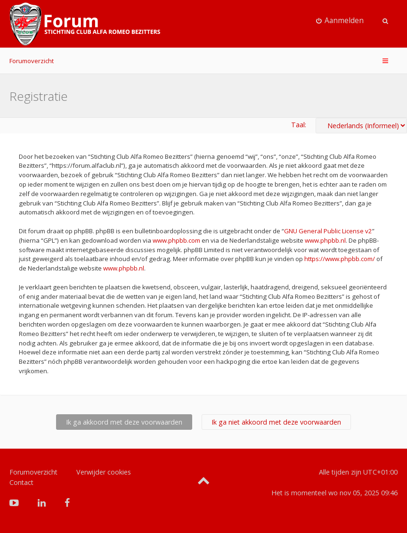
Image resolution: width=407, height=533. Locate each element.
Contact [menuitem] (21, 482)
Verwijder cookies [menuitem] (103, 471)
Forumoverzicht (31, 61)
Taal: (298, 124)
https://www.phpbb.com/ (339, 258)
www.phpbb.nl (325, 240)
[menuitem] (340, 20)
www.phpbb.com (176, 240)
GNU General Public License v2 (328, 231)
